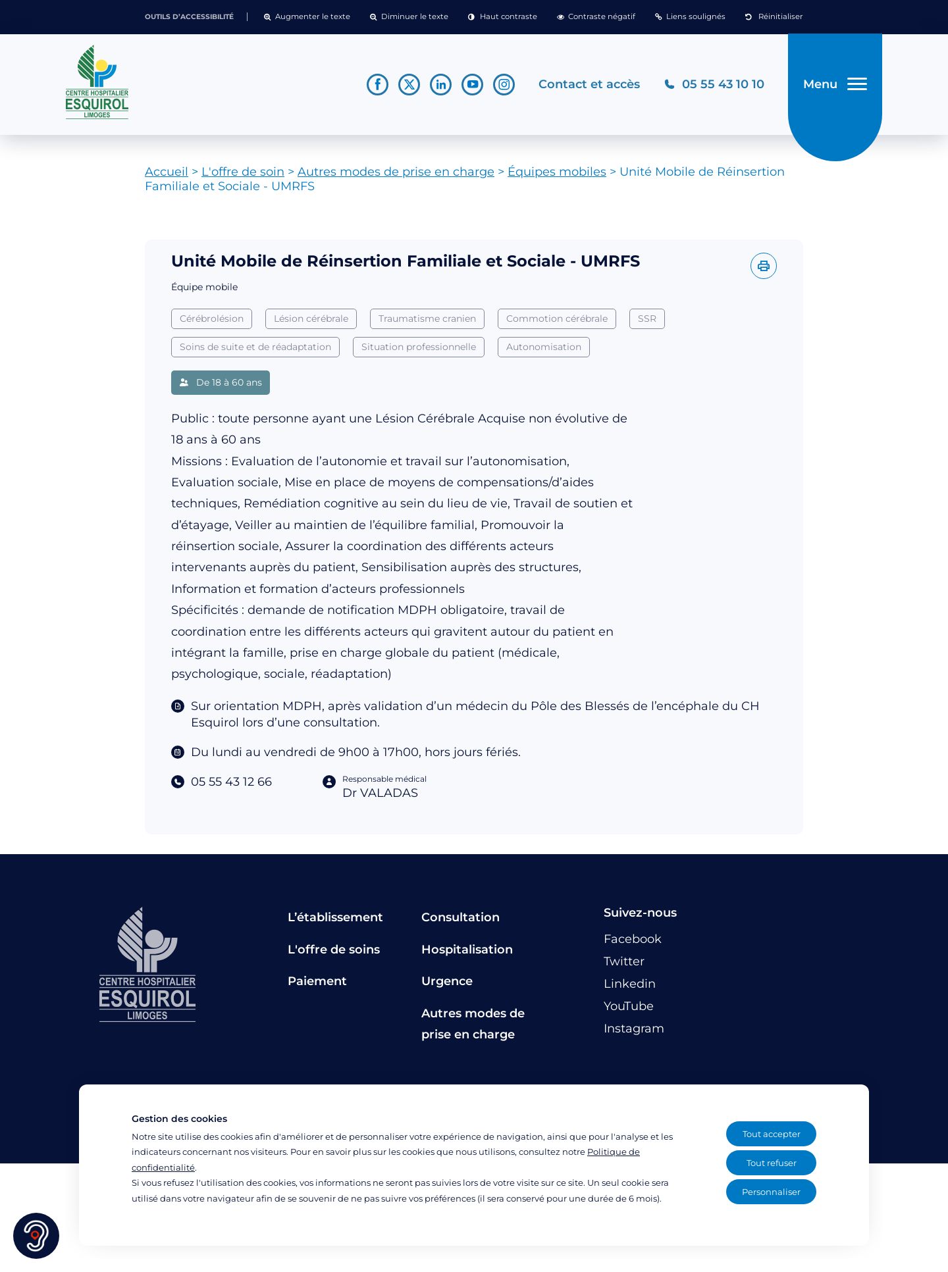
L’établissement (335, 917)
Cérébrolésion (212, 318)
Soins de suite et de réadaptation (255, 347)
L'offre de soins (334, 949)
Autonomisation (543, 347)
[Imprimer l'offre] (763, 266)
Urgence (447, 981)
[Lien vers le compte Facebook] (377, 84)
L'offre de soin (242, 172)
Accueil (166, 172)
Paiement (317, 981)
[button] (307, 17)
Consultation (460, 917)
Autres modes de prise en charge (396, 172)
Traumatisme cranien (427, 318)
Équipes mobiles (557, 172)
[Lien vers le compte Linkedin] (441, 84)
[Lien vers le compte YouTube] (472, 84)
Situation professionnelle (418, 347)
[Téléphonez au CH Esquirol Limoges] (714, 84)
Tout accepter (772, 1134)
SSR (647, 318)
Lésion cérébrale (311, 318)
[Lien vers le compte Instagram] (504, 84)
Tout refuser (772, 1163)
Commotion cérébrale (557, 318)
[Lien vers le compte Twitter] (409, 84)
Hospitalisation (467, 949)
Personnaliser (771, 1191)
